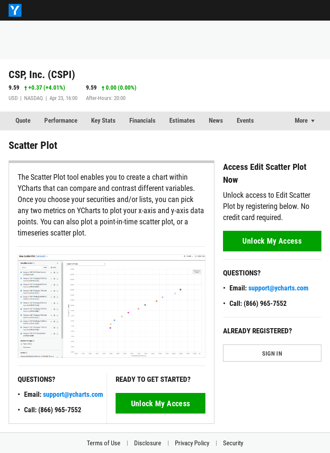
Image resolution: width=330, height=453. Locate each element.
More (301, 120)
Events (245, 120)
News (216, 120)
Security (233, 443)
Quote (23, 120)
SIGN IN (272, 353)
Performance (60, 120)
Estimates (182, 120)
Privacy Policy (192, 443)
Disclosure (147, 443)
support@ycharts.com (73, 394)
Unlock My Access (160, 403)
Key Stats (103, 120)
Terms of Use (103, 443)
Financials (142, 120)
